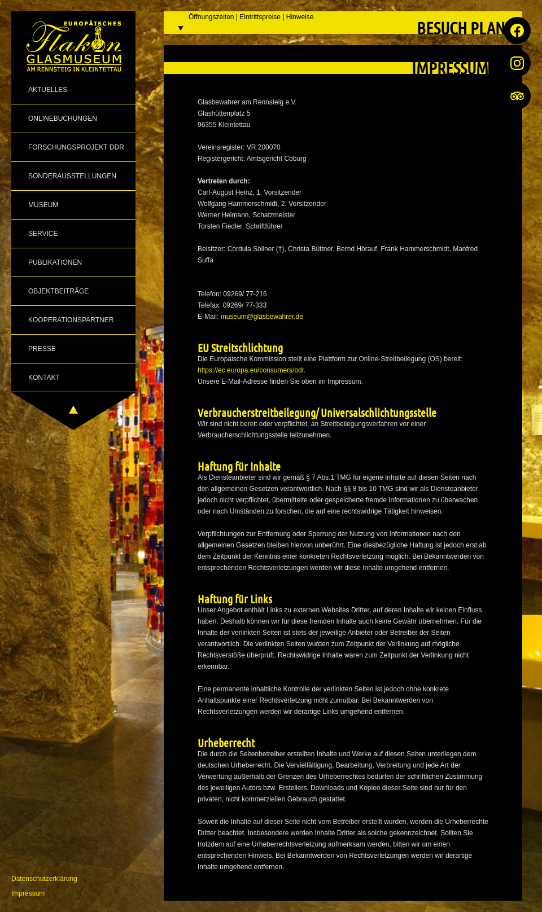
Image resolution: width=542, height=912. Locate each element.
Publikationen (55, 262)
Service (43, 234)
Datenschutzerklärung (44, 879)
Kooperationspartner (70, 320)
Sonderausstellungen (72, 176)
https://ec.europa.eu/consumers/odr (251, 370)
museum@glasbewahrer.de (262, 317)
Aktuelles (47, 90)
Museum (43, 205)
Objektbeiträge (58, 291)
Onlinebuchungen (62, 118)
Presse (42, 349)
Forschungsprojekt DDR (76, 147)
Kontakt (44, 378)
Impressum (28, 893)
